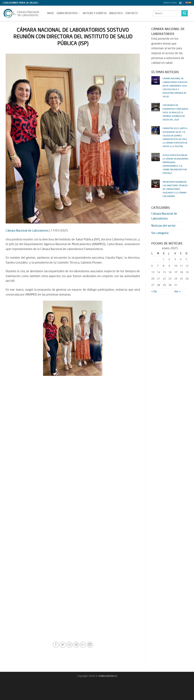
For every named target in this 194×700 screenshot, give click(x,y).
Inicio (50, 13)
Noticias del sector (163, 225)
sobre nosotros (68, 13)
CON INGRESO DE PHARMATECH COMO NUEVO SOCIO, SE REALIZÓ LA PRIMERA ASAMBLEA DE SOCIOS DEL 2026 (175, 112)
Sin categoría (159, 233)
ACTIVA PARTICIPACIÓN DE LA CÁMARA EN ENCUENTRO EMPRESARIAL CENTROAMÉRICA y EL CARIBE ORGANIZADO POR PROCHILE (175, 164)
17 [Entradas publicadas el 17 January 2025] (175, 272)
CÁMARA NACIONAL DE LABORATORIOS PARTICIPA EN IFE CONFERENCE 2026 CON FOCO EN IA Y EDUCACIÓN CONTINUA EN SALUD (175, 87)
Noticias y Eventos (95, 13)
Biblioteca (116, 13)
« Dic (154, 291)
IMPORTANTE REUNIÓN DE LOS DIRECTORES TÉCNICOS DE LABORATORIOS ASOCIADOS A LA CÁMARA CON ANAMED (175, 189)
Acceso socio (170, 3)
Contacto (131, 13)
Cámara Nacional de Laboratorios (27, 230)
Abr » (177, 291)
